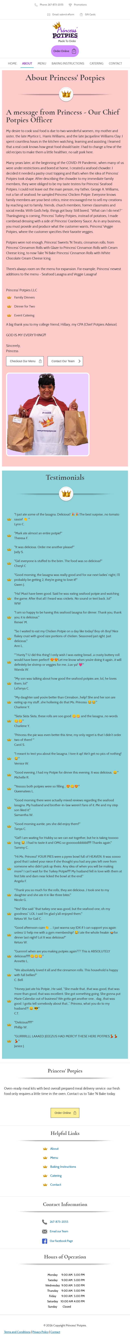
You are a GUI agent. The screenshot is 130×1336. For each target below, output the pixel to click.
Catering (96, 41)
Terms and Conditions (17, 1309)
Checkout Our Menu (22, 338)
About (27, 41)
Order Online (63, 1090)
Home (12, 41)
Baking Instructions (68, 41)
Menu (42, 41)
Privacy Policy (40, 1309)
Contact (115, 41)
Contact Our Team (62, 338)
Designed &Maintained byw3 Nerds (70, 1320)
